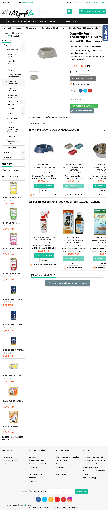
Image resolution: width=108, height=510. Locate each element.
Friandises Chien (12, 69)
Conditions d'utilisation (39, 464)
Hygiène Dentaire (12, 89)
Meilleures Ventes (12, 176)
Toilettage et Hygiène (12, 103)
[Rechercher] (54, 11)
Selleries (10, 108)
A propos (33, 467)
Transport (11, 113)
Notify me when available (83, 106)
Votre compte (64, 450)
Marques (7, 164)
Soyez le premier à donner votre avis (67, 283)
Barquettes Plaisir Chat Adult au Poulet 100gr (13, 401)
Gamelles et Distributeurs (13, 82)
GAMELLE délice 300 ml (44, 167)
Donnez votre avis (81, 110)
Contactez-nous (36, 474)
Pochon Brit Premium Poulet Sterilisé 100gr (13, 299)
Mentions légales (36, 460)
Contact (5, 2)
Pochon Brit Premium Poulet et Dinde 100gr (13, 350)
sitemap (32, 478)
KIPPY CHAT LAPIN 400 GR (13, 223)
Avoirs (58, 464)
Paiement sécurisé (37, 471)
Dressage (11, 136)
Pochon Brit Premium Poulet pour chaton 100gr (13, 325)
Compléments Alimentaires (14, 75)
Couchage (11, 148)
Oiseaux (32, 21)
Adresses (60, 467)
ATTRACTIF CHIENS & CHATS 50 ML (73, 241)
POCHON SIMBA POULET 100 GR (13, 426)
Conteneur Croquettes (13, 96)
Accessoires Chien (12, 142)
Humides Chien (12, 62)
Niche (9, 122)
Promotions (70, 21)
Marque (90, 41)
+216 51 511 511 (28, 2)
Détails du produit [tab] (57, 117)
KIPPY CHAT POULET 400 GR (13, 197)
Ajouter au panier (83, 78)
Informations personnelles (67, 457)
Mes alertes (61, 474)
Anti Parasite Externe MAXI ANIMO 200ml (44, 238)
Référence (74, 41)
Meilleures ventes (9, 464)
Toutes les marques (50, 21)
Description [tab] (36, 117)
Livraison (32, 457)
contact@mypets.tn (92, 478)
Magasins (33, 481)
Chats (21, 21)
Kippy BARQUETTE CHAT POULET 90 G (13, 375)
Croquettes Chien (13, 55)
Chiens (11, 21)
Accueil (6, 40)
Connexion (80, 2)
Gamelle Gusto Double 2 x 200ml (73, 168)
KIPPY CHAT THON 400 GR (13, 248)
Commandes (62, 460)
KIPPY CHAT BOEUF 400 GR (13, 274)
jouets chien (12, 118)
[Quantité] (83, 72)
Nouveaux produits (10, 460)
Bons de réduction (64, 471)
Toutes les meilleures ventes (12, 438)
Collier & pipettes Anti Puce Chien (12, 129)
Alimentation (12, 49)
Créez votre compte (97, 2)
